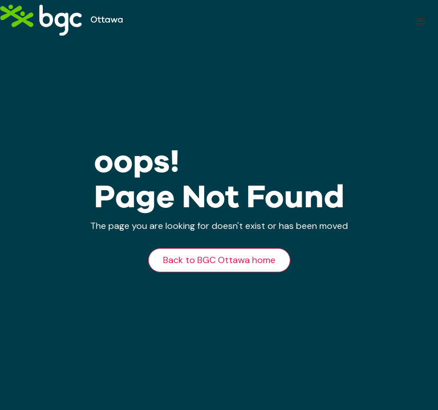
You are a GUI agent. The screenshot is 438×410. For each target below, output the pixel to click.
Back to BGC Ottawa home (219, 260)
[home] (61, 20)
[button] (421, 22)
